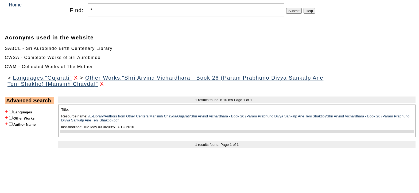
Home (15, 5)
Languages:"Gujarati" (42, 78)
